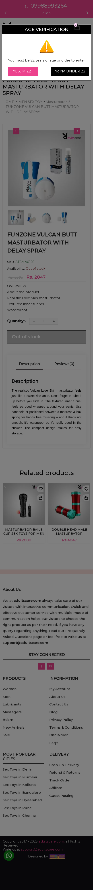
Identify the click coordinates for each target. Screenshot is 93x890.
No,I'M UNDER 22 (69, 71)
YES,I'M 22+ (23, 71)
